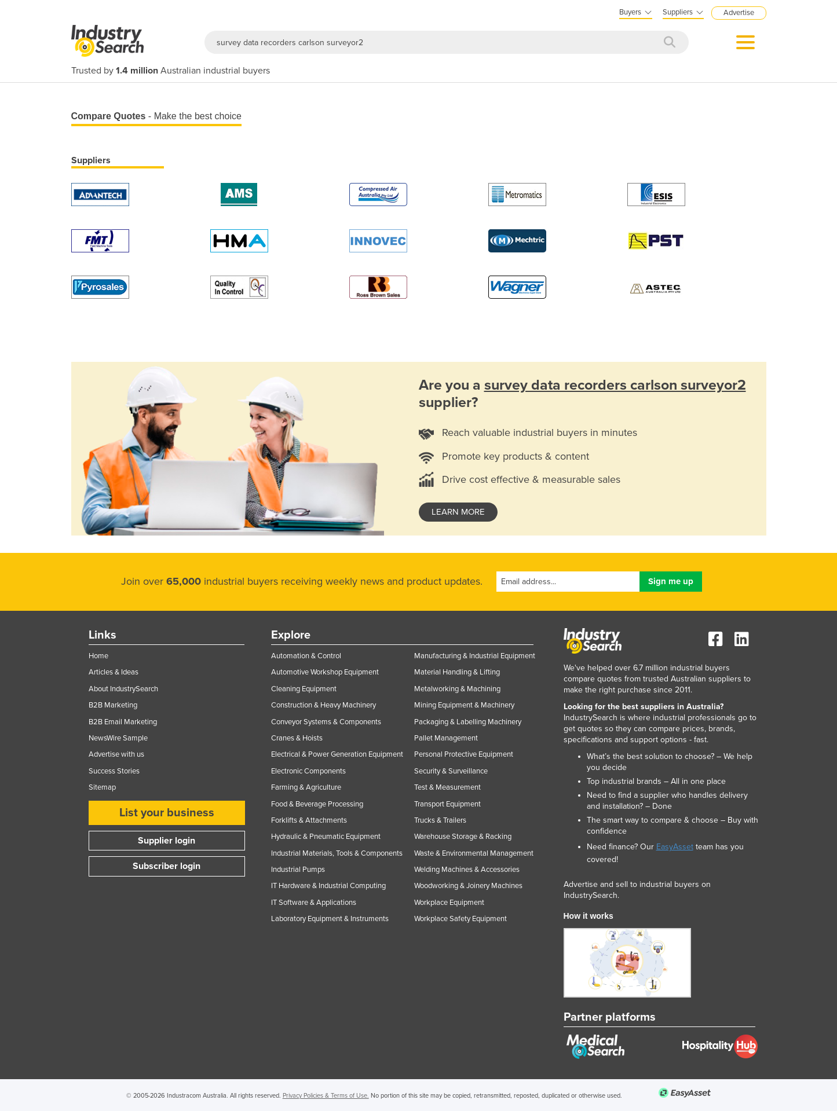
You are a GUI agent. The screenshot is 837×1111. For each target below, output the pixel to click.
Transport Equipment (447, 804)
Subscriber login (166, 866)
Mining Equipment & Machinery (464, 705)
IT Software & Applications (313, 902)
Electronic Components (308, 771)
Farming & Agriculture (306, 787)
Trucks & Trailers (440, 820)
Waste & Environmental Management (473, 853)
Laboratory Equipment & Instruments (330, 918)
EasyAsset (674, 847)
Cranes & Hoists (297, 738)
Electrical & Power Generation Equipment (337, 754)
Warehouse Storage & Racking (462, 836)
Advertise (738, 12)
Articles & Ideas (113, 672)
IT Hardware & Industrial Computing (328, 885)
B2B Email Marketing (123, 722)
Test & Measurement (447, 787)
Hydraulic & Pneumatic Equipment (326, 836)
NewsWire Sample (118, 738)
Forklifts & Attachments (309, 820)
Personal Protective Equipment (463, 754)
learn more (458, 512)
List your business (166, 813)
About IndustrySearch (123, 689)
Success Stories (114, 771)
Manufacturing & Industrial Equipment (474, 656)
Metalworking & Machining (457, 689)
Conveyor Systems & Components (326, 722)
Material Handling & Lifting (457, 672)
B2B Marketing (113, 705)
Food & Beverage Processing (317, 804)
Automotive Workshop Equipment (325, 672)
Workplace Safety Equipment (460, 918)
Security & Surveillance (451, 771)
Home (98, 656)
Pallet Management (446, 738)
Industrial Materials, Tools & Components (337, 853)
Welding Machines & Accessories (467, 869)
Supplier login (166, 840)
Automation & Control (306, 656)
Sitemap (102, 787)
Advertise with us (116, 754)
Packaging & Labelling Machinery (467, 722)
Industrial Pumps (298, 869)
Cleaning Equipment (304, 689)
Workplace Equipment (449, 902)
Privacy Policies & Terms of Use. (326, 1095)
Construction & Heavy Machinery (323, 705)
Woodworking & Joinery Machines (468, 885)
